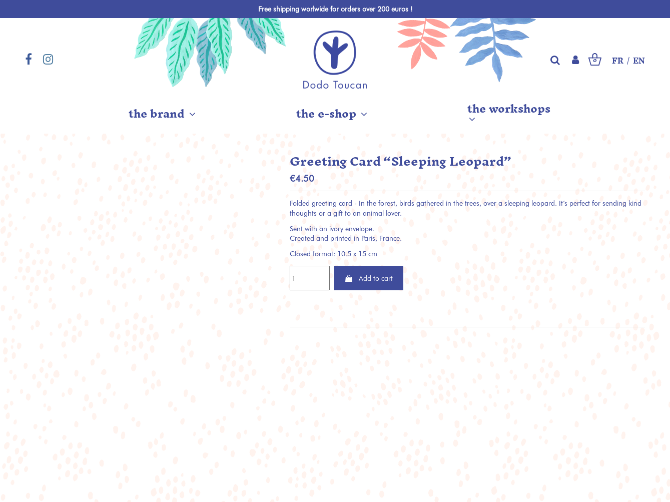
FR (617, 61)
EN (639, 61)
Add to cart (368, 278)
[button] (162, 113)
